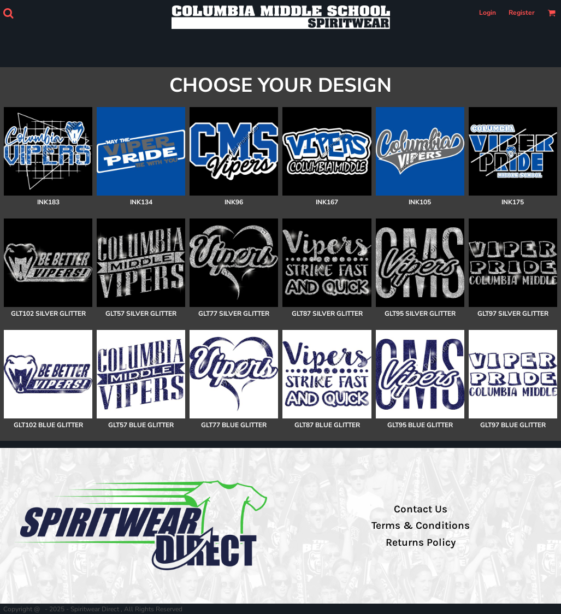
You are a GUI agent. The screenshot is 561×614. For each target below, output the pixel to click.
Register (522, 12)
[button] (8, 13)
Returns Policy (421, 542)
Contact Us (420, 509)
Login (487, 12)
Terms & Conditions (420, 525)
